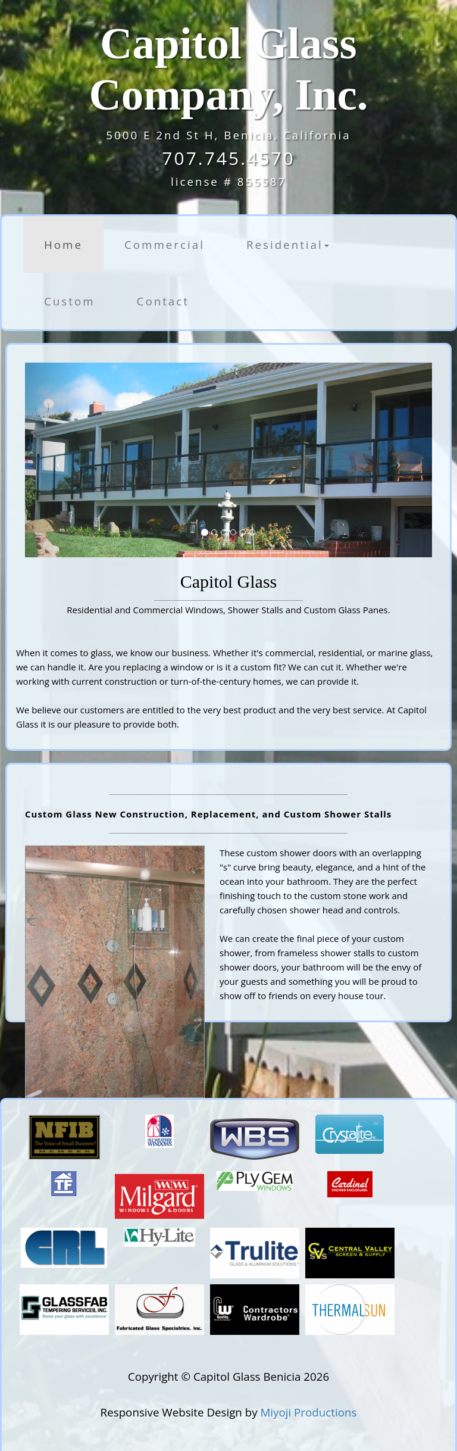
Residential (287, 244)
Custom (69, 301)
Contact (163, 301)
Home (63, 244)
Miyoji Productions (308, 1412)
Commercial (164, 244)
